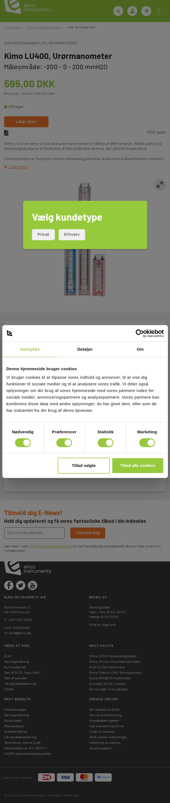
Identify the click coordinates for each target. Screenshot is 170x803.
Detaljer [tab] (85, 349)
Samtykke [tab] (30, 349)
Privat (43, 234)
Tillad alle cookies (137, 465)
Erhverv (72, 234)
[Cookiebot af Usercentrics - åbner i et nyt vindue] (139, 333)
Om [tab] (140, 349)
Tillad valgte (84, 465)
